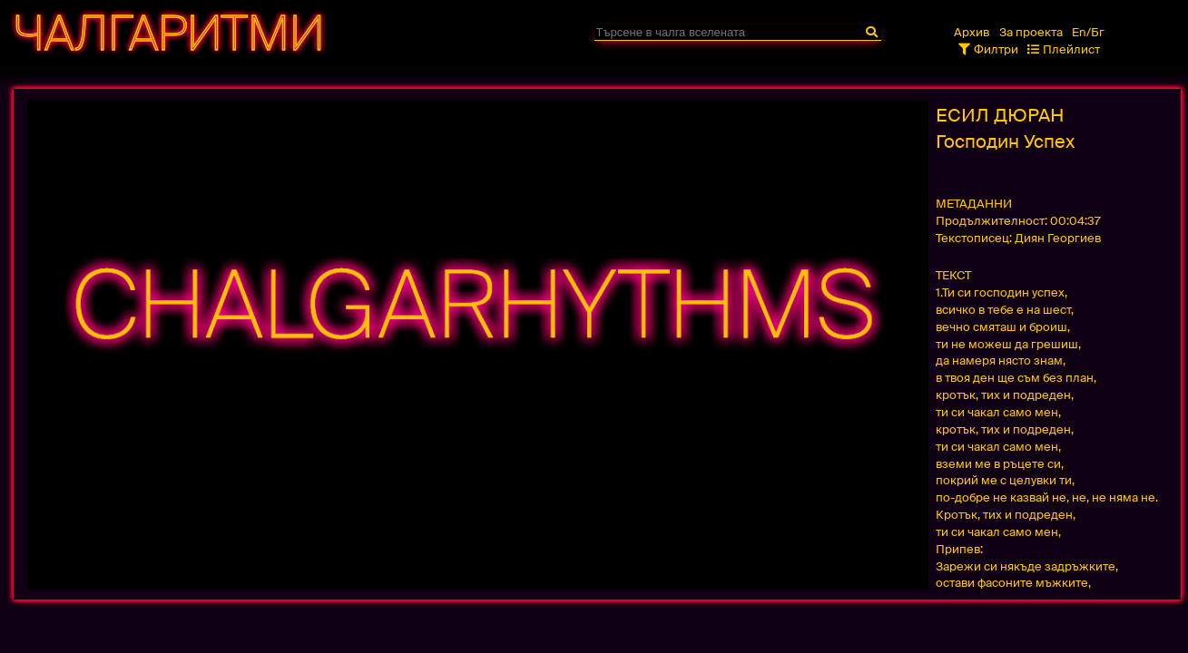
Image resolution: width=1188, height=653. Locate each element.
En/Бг (1088, 32)
